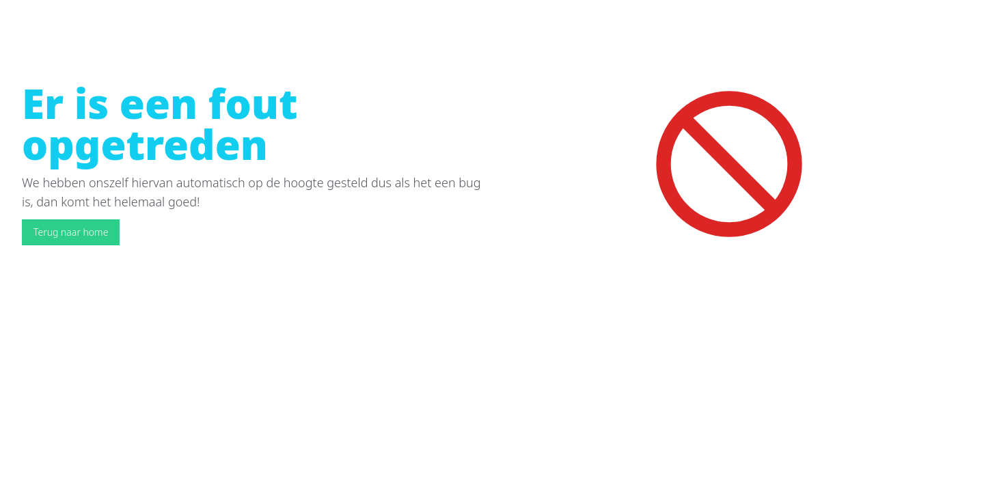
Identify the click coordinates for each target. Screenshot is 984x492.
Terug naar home (70, 232)
